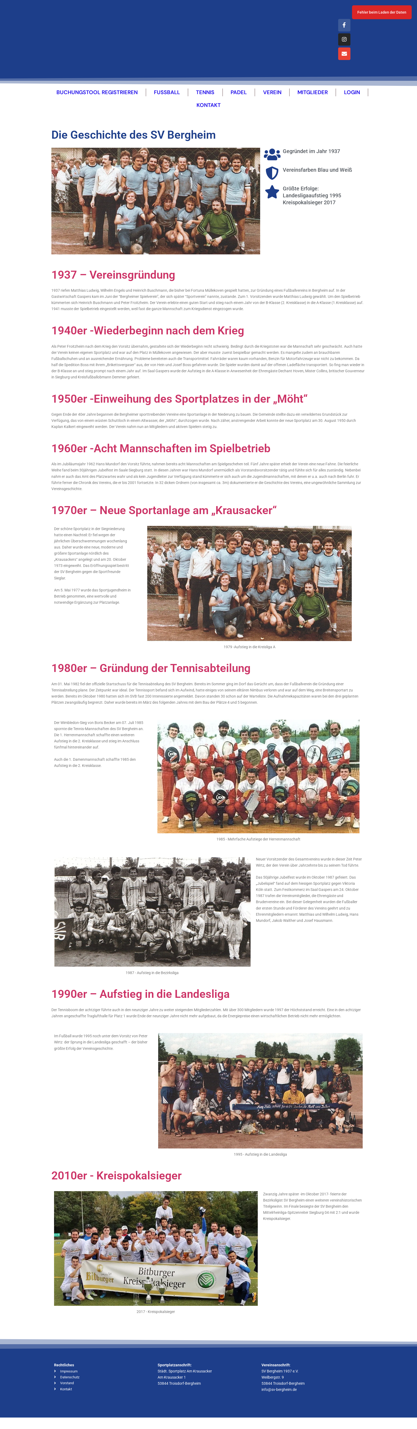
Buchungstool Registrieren (97, 99)
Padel (239, 99)
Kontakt (209, 112)
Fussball (167, 99)
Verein (272, 99)
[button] (57, 208)
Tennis (205, 99)
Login (352, 99)
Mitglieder (312, 99)
